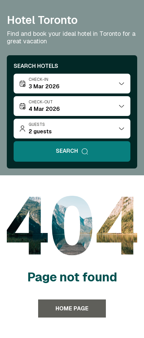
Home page (72, 308)
